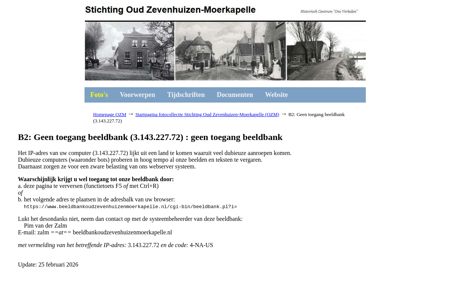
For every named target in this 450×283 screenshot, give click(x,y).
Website (276, 94)
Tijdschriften (186, 94)
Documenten (235, 94)
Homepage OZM (109, 114)
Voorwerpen (137, 94)
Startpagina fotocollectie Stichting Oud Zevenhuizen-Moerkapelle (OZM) (207, 114)
